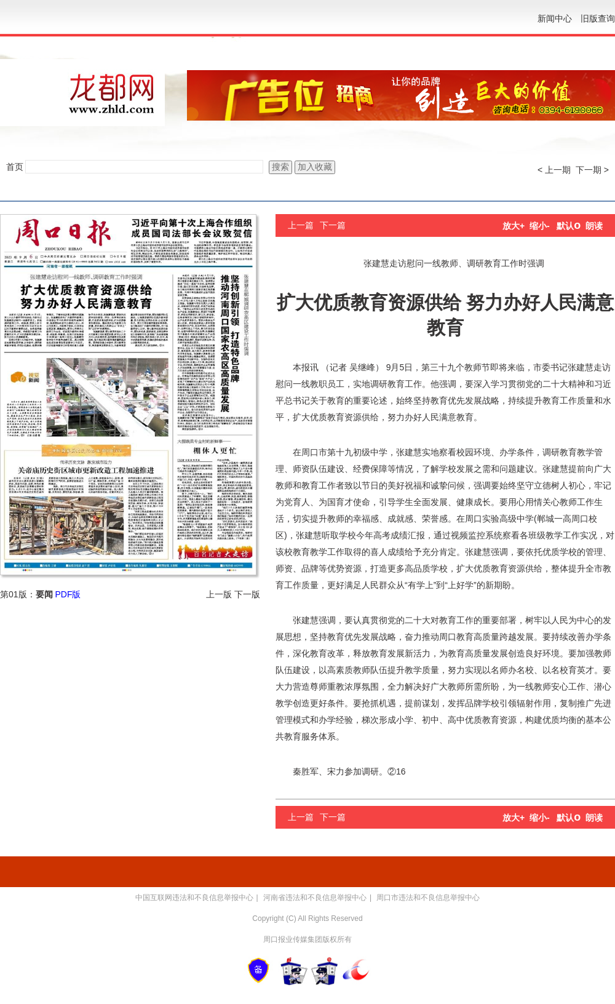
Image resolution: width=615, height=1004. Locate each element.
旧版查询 (598, 18)
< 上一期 (554, 170)
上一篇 (301, 225)
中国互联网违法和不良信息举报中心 (194, 897)
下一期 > (592, 170)
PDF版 (68, 594)
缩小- (540, 226)
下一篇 (333, 225)
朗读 (594, 226)
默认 (569, 226)
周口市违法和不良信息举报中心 (428, 897)
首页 (14, 167)
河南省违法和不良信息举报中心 (315, 897)
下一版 (247, 594)
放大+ (513, 226)
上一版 (219, 594)
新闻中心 (555, 18)
